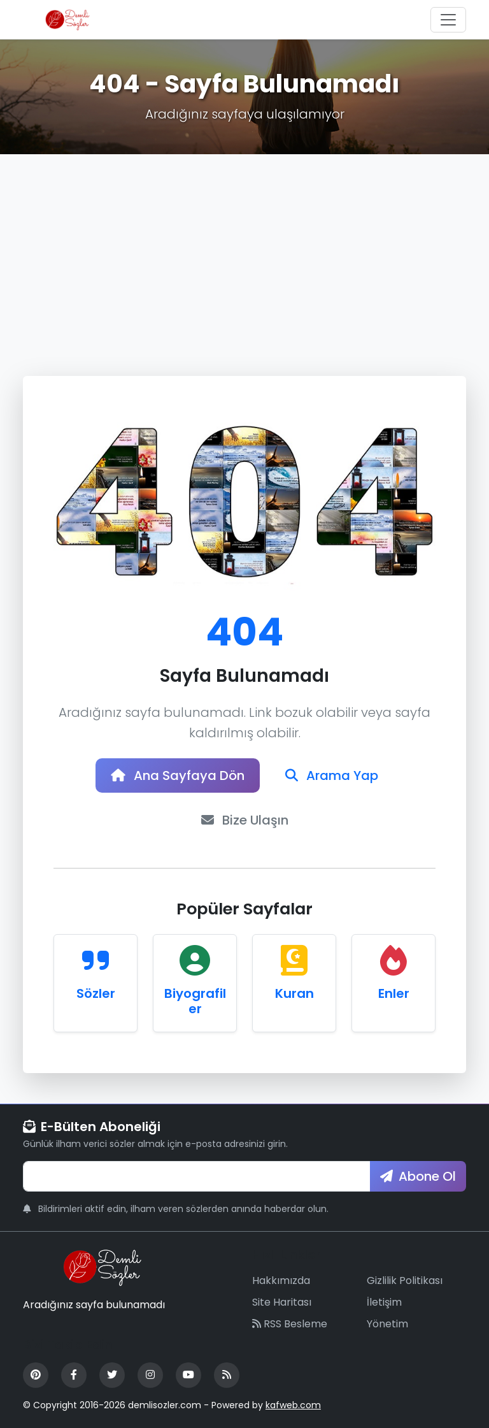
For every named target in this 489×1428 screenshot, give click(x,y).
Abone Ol (418, 1176)
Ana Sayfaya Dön (177, 775)
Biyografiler (195, 1001)
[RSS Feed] (226, 1375)
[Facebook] (74, 1375)
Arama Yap (331, 775)
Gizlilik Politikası (405, 1280)
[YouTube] (188, 1375)
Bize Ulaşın (244, 820)
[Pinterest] (35, 1375)
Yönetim (387, 1323)
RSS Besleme (289, 1323)
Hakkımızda (281, 1280)
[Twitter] (112, 1375)
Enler (393, 993)
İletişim (384, 1302)
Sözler (95, 993)
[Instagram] (150, 1375)
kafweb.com (293, 1405)
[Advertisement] (244, 250)
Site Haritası (281, 1302)
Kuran (294, 993)
